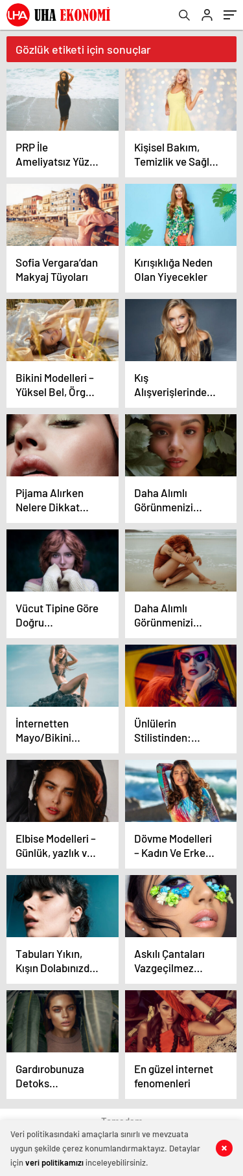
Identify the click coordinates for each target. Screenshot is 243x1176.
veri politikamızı (54, 1162)
